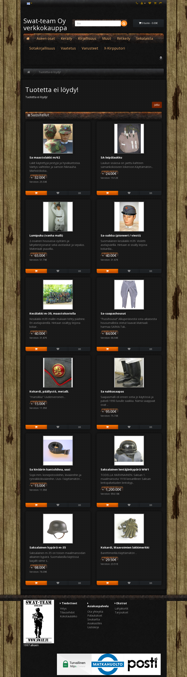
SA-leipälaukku (111, 157)
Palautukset (94, 615)
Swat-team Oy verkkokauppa (45, 24)
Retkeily (123, 38)
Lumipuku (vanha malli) (46, 235)
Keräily (66, 38)
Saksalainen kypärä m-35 (47, 547)
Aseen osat (46, 38)
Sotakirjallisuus (42, 48)
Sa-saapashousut (113, 313)
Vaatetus (68, 48)
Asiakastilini (94, 623)
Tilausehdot (67, 612)
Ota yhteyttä (95, 611)
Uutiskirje (93, 627)
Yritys (63, 608)
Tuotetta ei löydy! (50, 72)
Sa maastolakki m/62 (44, 157)
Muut (106, 38)
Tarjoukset (121, 612)
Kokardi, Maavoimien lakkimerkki (125, 547)
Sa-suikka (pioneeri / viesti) (121, 235)
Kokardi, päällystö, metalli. (49, 391)
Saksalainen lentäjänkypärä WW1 (125, 469)
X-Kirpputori (114, 48)
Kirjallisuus (87, 38)
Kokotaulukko (68, 616)
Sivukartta (93, 619)
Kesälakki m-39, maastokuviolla (52, 313)
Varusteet (90, 48)
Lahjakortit (121, 608)
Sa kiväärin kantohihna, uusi (49, 469)
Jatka (157, 104)
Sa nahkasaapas (112, 391)
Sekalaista (144, 38)
